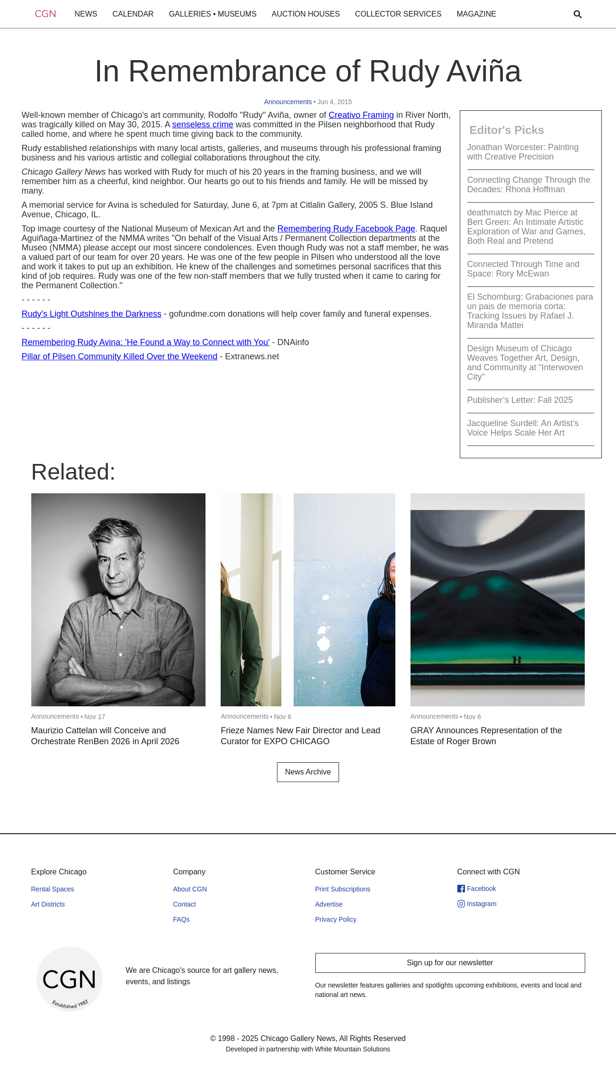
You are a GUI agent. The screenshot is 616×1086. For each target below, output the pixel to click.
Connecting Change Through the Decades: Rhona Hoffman (529, 184)
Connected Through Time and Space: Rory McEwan (523, 268)
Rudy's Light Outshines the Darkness (92, 314)
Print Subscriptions (343, 889)
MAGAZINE (476, 14)
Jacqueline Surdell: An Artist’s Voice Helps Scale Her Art (523, 427)
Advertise (329, 904)
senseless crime (202, 124)
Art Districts (48, 904)
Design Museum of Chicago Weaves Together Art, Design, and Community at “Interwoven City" (525, 363)
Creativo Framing (361, 115)
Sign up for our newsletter (450, 963)
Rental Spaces (52, 889)
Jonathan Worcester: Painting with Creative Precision (523, 151)
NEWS (86, 14)
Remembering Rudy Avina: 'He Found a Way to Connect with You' (146, 342)
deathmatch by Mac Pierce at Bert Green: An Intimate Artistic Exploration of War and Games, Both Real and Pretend (526, 227)
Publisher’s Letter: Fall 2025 (520, 400)
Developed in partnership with (308, 1049)
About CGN (190, 889)
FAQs (181, 919)
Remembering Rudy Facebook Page (346, 228)
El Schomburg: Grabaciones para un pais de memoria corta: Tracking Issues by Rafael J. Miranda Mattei (530, 311)
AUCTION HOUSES (306, 14)
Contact (184, 904)
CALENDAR (133, 14)
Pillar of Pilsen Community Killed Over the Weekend (120, 356)
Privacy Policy (336, 919)
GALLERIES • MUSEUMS (213, 14)
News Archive (308, 772)
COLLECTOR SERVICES (398, 14)
